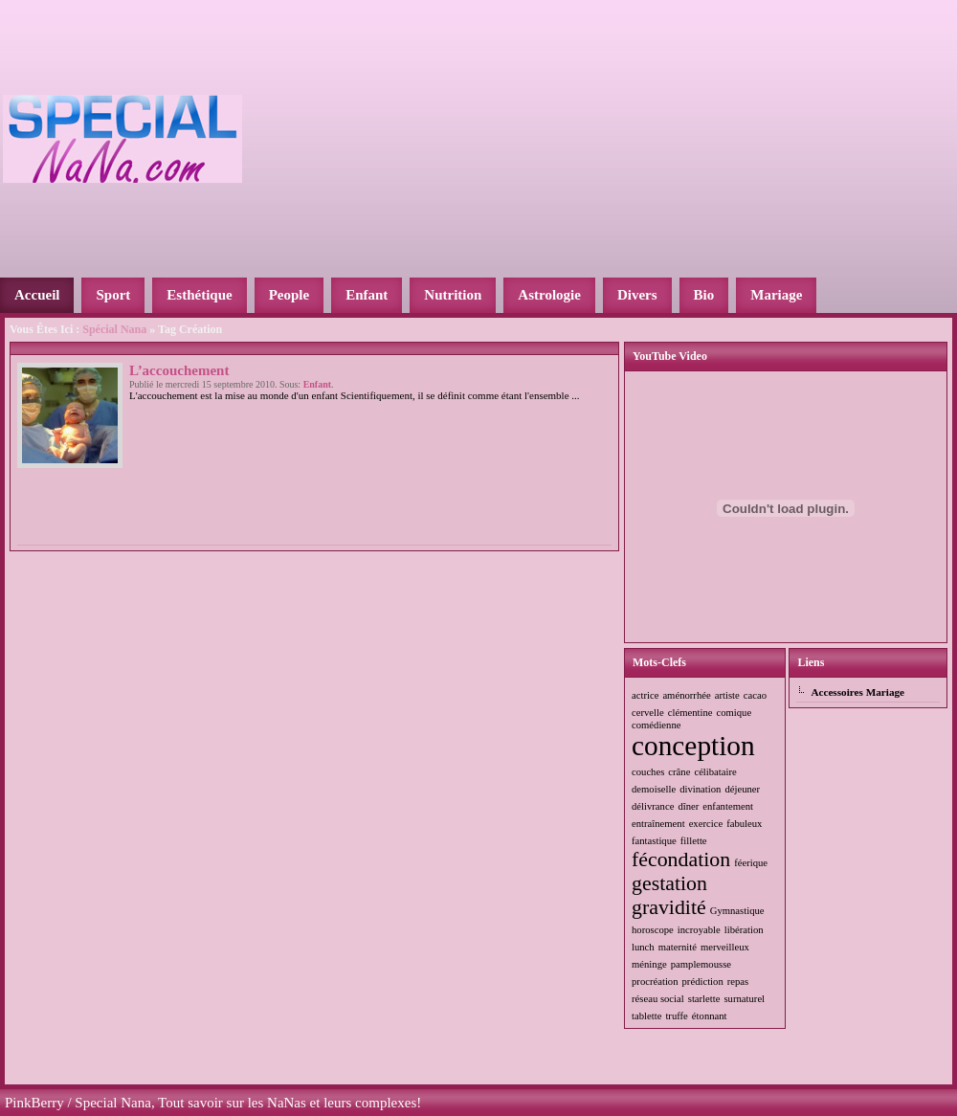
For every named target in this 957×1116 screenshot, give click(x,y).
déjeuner (742, 789)
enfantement (727, 806)
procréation (655, 981)
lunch (643, 947)
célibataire (715, 772)
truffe (676, 1016)
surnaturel (744, 998)
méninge (649, 964)
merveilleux (725, 947)
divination (700, 789)
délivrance (653, 806)
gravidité (669, 907)
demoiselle (654, 789)
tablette (646, 1016)
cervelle (648, 712)
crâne (679, 772)
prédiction (702, 981)
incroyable (699, 930)
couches (648, 772)
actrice (645, 695)
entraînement (658, 823)
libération (744, 930)
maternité (677, 947)
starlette (704, 998)
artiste (727, 695)
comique (733, 712)
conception (693, 745)
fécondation (681, 859)
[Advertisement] (537, 137)
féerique (751, 863)
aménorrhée (686, 695)
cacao (755, 695)
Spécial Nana (114, 329)
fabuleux (744, 823)
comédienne (656, 725)
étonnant (709, 1016)
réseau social (658, 998)
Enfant (317, 384)
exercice (706, 823)
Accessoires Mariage (857, 692)
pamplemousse (701, 964)
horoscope (653, 930)
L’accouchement (179, 370)
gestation (669, 883)
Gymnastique (737, 910)
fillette (693, 841)
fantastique (654, 841)
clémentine (690, 712)
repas (737, 981)
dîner (688, 806)
